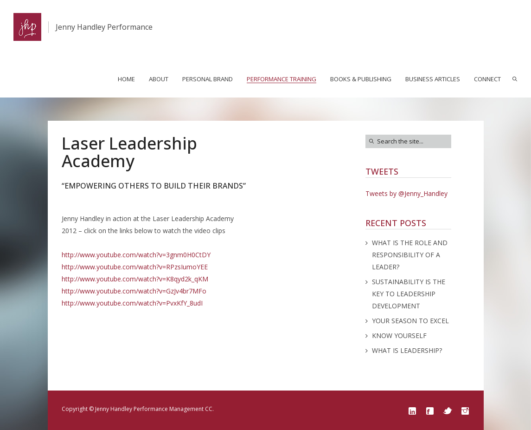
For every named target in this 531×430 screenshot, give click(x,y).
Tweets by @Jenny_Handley (406, 193)
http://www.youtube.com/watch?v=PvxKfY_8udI (132, 303)
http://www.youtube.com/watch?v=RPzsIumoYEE (135, 266)
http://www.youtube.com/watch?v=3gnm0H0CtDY (136, 254)
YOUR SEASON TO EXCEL (410, 320)
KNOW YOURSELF (399, 335)
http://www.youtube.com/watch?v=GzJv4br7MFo (134, 291)
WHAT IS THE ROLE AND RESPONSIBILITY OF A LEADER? (410, 254)
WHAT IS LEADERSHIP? (407, 350)
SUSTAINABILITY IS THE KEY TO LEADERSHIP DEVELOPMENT (408, 293)
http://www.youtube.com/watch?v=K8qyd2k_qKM (135, 278)
